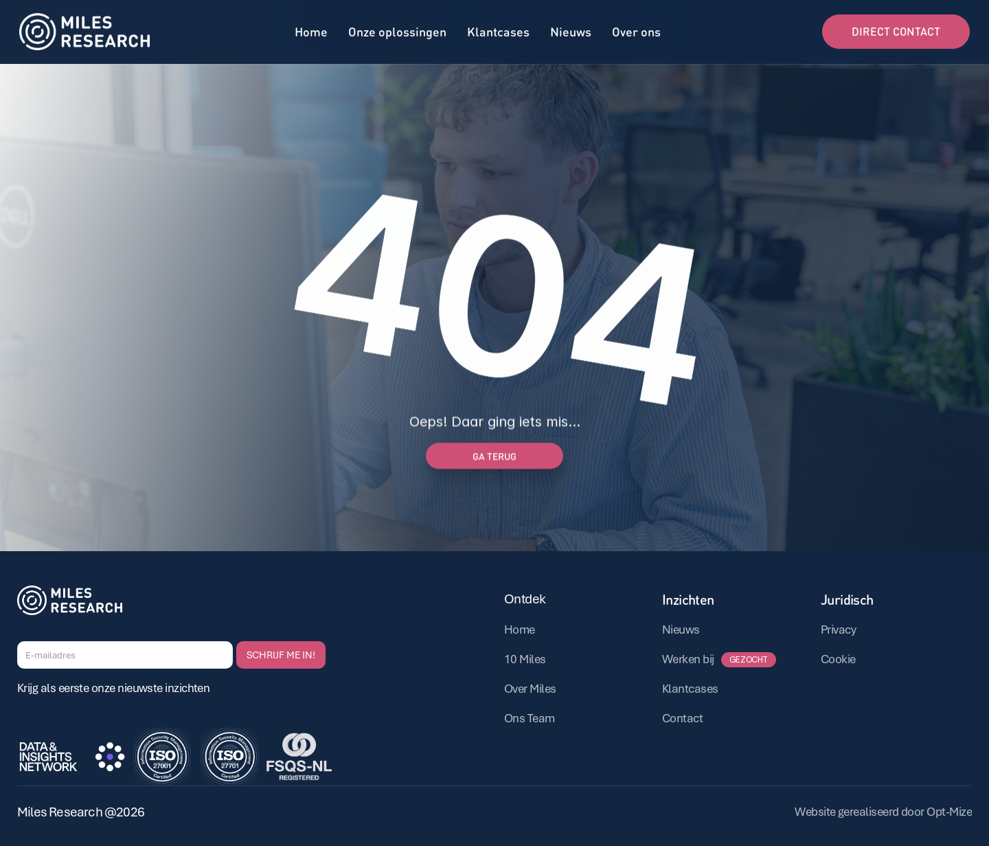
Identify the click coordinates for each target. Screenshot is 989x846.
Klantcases (498, 30)
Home (311, 30)
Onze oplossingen (397, 30)
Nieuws (570, 30)
